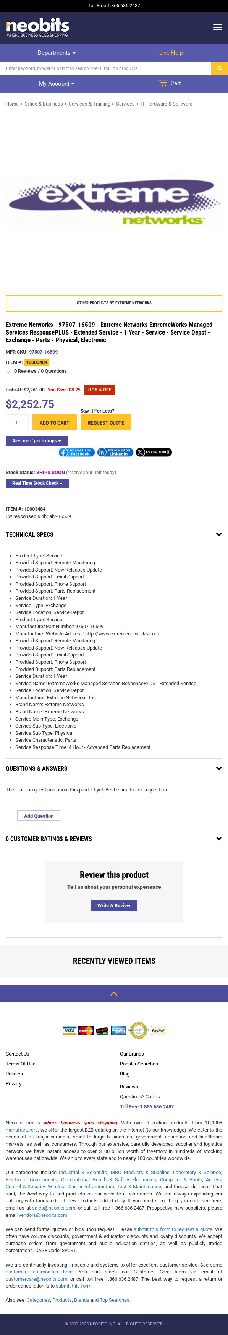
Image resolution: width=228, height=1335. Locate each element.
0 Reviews (25, 371)
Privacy (13, 1084)
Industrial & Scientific (83, 1172)
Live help (171, 52)
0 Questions (54, 371)
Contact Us (17, 1054)
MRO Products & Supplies (140, 1172)
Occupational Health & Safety (95, 1179)
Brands (81, 1300)
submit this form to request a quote (173, 1229)
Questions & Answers (37, 768)
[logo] (38, 27)
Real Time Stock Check (37, 483)
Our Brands (132, 1054)
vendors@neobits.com (43, 1215)
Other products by (114, 302)
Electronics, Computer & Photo (167, 1179)
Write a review (114, 905)
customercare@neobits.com (36, 1279)
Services (125, 104)
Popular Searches (139, 1064)
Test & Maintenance (139, 1186)
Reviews (129, 1087)
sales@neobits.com (53, 1208)
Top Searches (114, 1300)
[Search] (106, 68)
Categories (38, 1300)
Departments (57, 52)
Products (62, 1300)
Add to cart (55, 423)
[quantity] (17, 422)
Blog (124, 1074)
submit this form (73, 1286)
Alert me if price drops (36, 440)
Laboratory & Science (197, 1172)
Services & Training (89, 104)
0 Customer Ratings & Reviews (49, 839)
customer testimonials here (39, 1272)
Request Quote (106, 423)
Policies (14, 1074)
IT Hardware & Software (166, 104)
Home (12, 104)
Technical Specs (29, 534)
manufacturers (22, 1130)
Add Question (38, 816)
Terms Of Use (21, 1064)
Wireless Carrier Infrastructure (81, 1186)
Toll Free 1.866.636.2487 (147, 1106)
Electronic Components (31, 1179)
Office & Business (43, 104)
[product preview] (114, 201)
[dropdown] (215, 27)
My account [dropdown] (57, 83)
